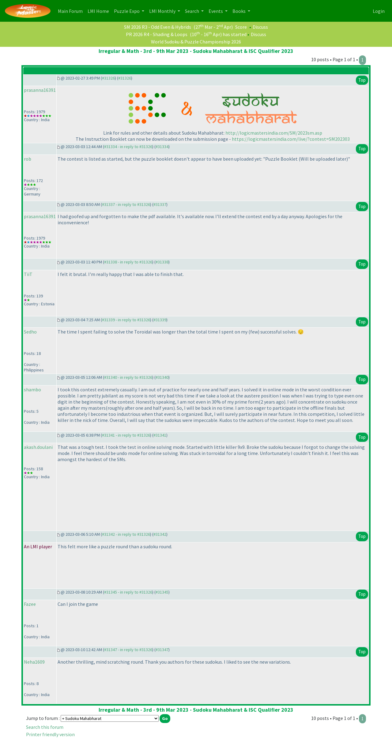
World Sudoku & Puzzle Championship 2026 (196, 42)
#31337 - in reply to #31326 (126, 204)
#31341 (159, 435)
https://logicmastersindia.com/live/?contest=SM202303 (291, 139)
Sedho (30, 332)
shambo (32, 389)
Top (362, 80)
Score (241, 27)
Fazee (30, 604)
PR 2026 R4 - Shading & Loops (156, 34)
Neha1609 (34, 662)
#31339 (159, 319)
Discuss (260, 27)
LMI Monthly (162, 11)
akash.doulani (38, 447)
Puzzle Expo (127, 11)
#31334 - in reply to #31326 (128, 146)
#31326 (108, 78)
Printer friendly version (50, 734)
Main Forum (71, 10)
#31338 (162, 262)
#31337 (159, 204)
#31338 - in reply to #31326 (128, 262)
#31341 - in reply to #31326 (126, 435)
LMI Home (99, 10)
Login (379, 11)
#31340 (162, 377)
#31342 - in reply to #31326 (126, 534)
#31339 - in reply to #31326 (126, 319)
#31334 (162, 146)
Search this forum (44, 727)
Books (239, 11)
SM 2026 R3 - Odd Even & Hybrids (157, 27)
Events (216, 11)
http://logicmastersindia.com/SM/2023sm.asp (273, 133)
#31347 (162, 649)
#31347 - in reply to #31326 (128, 649)
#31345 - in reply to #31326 (128, 592)
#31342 (159, 534)
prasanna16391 (40, 90)
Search (192, 11)
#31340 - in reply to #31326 (128, 377)
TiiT (28, 274)
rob (27, 159)
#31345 (162, 592)
